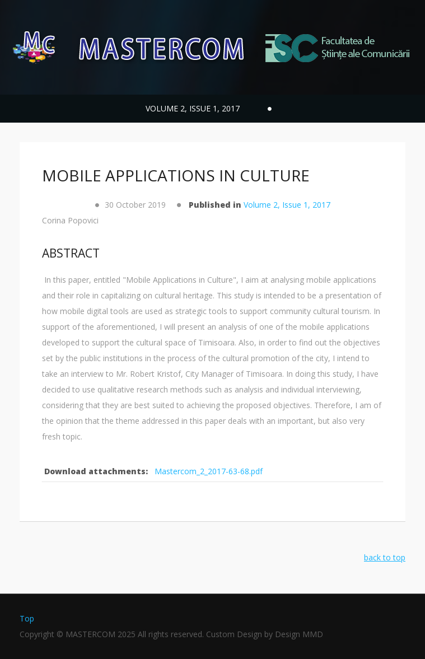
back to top (384, 557)
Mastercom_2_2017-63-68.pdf (209, 471)
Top (27, 618)
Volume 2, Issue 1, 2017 (287, 204)
